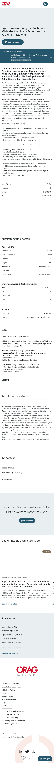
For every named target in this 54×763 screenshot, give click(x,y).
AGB (37, 759)
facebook (27, 751)
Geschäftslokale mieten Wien (12, 642)
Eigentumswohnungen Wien (12, 635)
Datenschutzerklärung (17, 759)
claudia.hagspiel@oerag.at (14, 472)
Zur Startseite (6, 4)
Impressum (6, 759)
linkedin (21, 751)
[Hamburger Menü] (51, 4)
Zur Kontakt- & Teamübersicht (13, 737)
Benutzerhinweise (29, 759)
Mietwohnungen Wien (10, 631)
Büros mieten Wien (9, 638)
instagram (33, 751)
